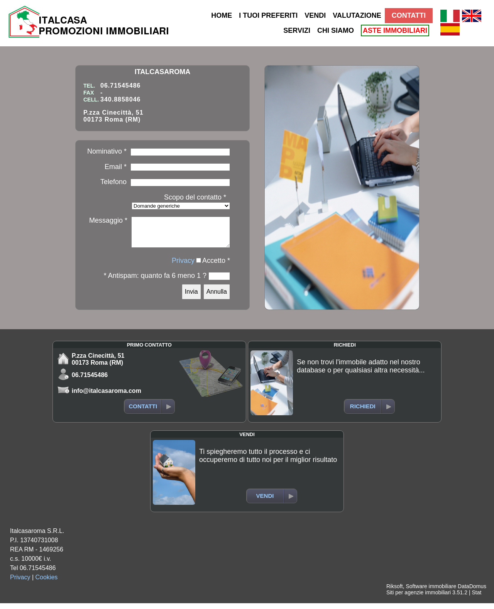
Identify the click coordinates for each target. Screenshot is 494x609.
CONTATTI (409, 15)
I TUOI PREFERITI (268, 15)
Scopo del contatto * (195, 197)
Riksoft (394, 592)
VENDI (315, 15)
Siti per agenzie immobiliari (418, 598)
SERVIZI (296, 30)
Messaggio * (108, 220)
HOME (221, 15)
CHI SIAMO (335, 30)
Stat (476, 598)
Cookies (47, 583)
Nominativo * (107, 151)
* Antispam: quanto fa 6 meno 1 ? (155, 281)
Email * (116, 167)
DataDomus (472, 592)
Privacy (183, 266)
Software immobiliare (431, 592)
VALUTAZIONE (357, 15)
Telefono (113, 182)
